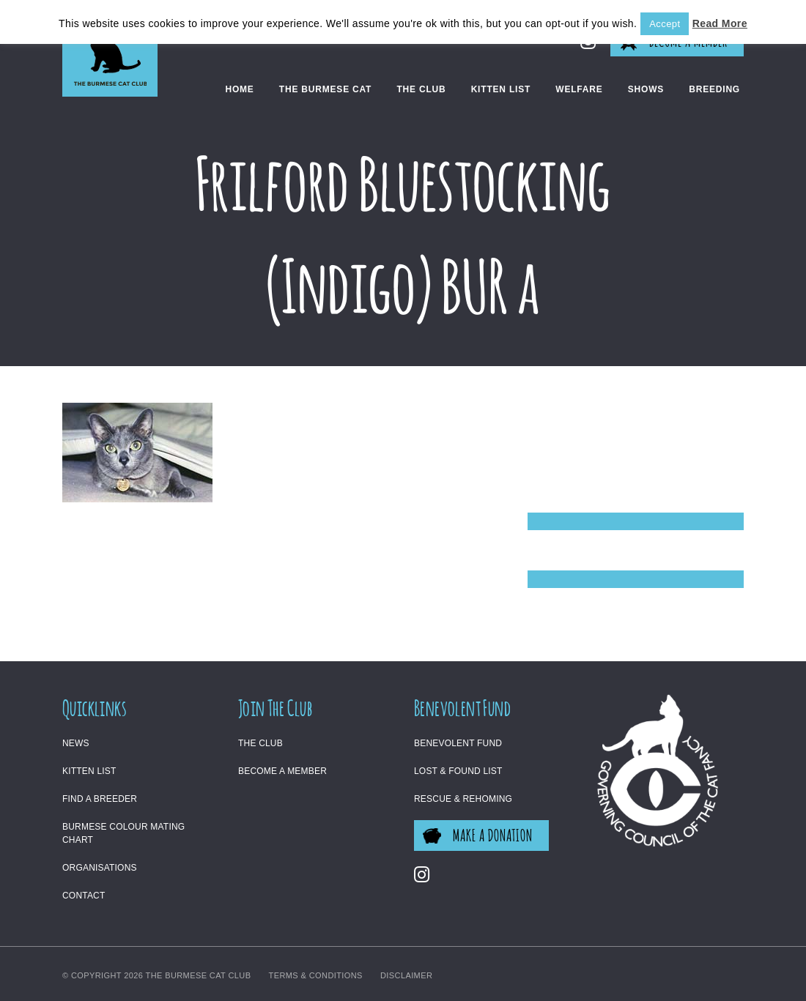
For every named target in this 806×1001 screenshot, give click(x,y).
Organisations (99, 868)
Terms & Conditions (316, 975)
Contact (84, 895)
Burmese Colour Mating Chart (123, 833)
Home (239, 89)
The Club (420, 89)
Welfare (578, 89)
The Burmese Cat (325, 89)
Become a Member (282, 771)
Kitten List (500, 89)
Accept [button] (664, 23)
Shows (646, 89)
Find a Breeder (99, 799)
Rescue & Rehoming (463, 799)
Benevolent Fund (458, 743)
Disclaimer (406, 975)
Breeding (714, 89)
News (75, 743)
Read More (719, 23)
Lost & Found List (458, 771)
